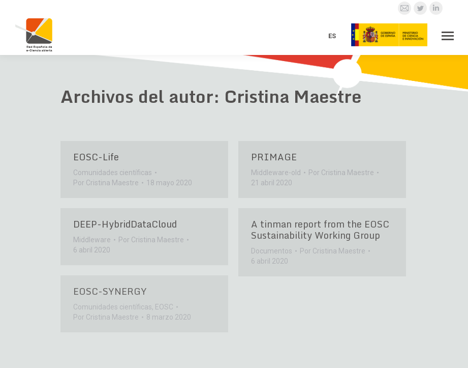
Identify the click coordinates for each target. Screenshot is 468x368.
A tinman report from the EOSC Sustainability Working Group (320, 229)
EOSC (164, 307)
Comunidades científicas (112, 172)
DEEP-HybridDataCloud (125, 224)
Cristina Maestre (292, 96)
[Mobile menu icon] (448, 36)
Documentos (271, 251)
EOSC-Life (96, 156)
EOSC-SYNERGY (110, 291)
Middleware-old (276, 172)
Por (106, 183)
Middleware (92, 240)
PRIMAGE (274, 156)
